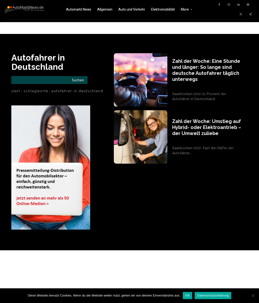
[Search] (78, 80)
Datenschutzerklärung (213, 295)
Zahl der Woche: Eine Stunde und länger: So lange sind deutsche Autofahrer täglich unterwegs (206, 70)
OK (187, 295)
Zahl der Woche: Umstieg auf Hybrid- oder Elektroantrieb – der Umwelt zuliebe (206, 127)
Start (15, 91)
